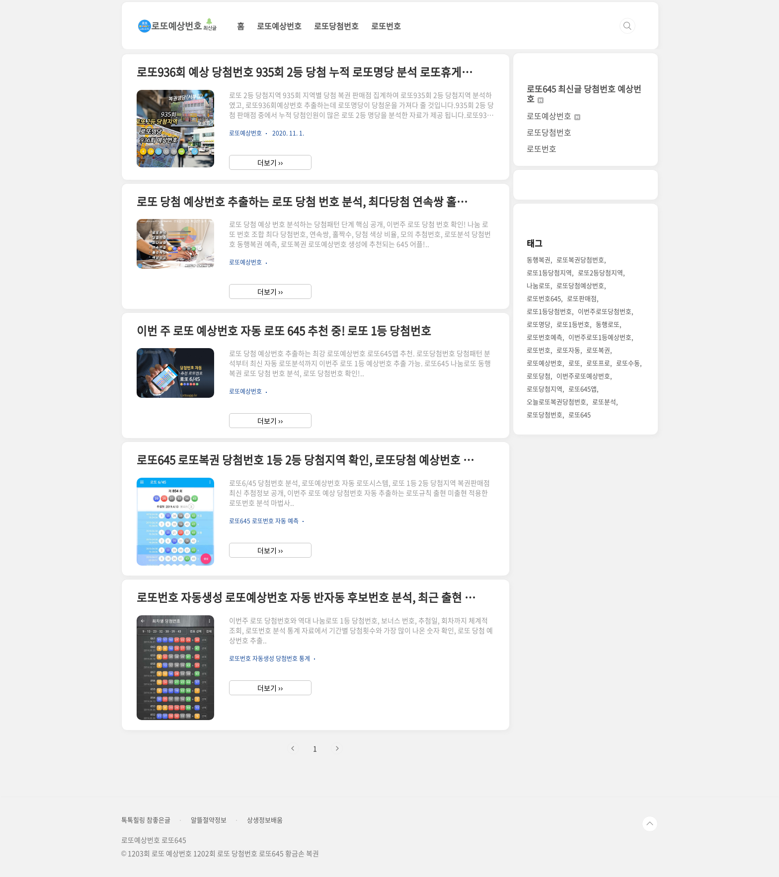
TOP (650, 824)
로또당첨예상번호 (580, 285)
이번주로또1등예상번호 (599, 337)
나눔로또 (538, 285)
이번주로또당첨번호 (604, 311)
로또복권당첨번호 (580, 259)
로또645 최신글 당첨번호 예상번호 (584, 93)
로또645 (579, 414)
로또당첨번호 (336, 26)
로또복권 (598, 350)
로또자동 (568, 350)
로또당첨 (538, 375)
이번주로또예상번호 (583, 375)
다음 (337, 748)
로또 (574, 362)
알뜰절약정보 (209, 820)
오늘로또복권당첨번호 (556, 401)
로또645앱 (582, 388)
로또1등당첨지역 (549, 272)
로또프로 (598, 362)
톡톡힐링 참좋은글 (145, 820)
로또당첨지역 (544, 388)
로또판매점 (582, 298)
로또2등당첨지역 (600, 272)
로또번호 (386, 26)
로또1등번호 (573, 324)
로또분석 (604, 401)
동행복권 (538, 259)
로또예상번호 (279, 26)
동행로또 (608, 324)
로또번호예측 (544, 337)
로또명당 (538, 324)
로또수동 (628, 362)
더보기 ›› (270, 162)
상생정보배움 (265, 820)
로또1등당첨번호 (549, 311)
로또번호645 (544, 298)
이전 (293, 748)
